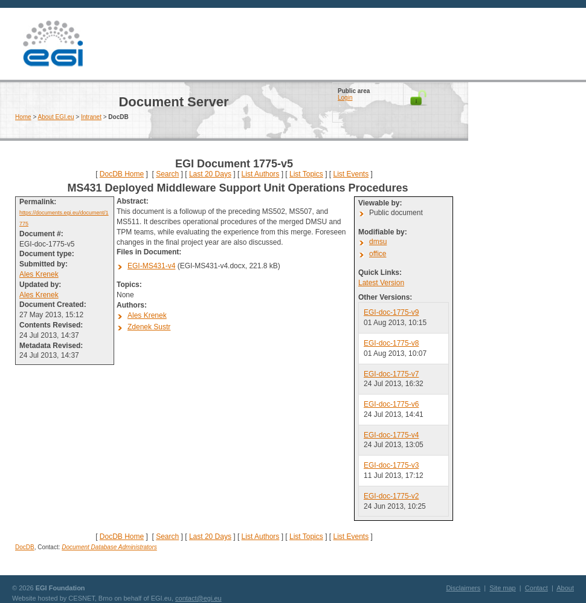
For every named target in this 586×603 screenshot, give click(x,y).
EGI (52, 44)
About (565, 588)
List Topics (306, 174)
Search (167, 174)
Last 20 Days (210, 174)
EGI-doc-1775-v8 (391, 343)
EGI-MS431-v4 (151, 266)
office (377, 254)
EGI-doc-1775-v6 (391, 404)
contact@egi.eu (198, 598)
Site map (502, 588)
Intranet (91, 117)
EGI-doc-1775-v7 (391, 374)
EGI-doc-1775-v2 (391, 496)
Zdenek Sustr (148, 327)
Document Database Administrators (109, 547)
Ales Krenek (39, 274)
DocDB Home (122, 174)
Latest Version (381, 283)
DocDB (24, 547)
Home (23, 117)
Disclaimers (463, 588)
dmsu (378, 241)
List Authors (261, 174)
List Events (351, 174)
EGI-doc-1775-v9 (391, 312)
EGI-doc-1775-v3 (391, 465)
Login (345, 97)
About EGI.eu (56, 117)
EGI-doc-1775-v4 (391, 435)
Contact (536, 588)
